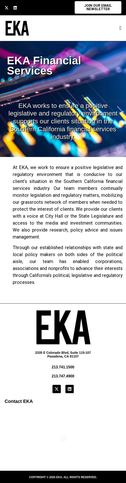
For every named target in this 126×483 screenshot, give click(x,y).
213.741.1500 (63, 367)
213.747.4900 (63, 376)
